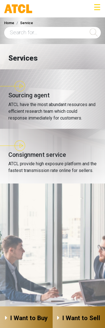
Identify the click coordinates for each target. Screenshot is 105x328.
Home (9, 23)
